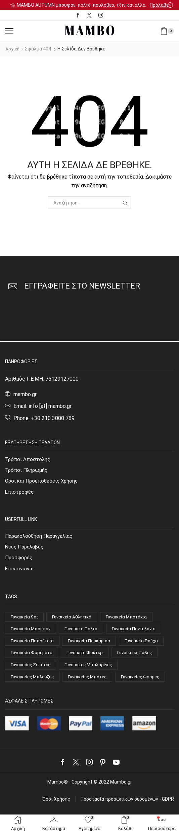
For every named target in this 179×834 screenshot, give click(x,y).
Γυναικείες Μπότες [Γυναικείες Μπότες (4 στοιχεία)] (93, 682)
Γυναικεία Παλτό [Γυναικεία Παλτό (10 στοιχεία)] (85, 632)
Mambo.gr (121, 800)
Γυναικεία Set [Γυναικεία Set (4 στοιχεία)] (25, 619)
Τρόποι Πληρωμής (27, 470)
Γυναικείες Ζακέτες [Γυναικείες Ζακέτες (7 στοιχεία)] (32, 670)
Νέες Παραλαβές (26, 548)
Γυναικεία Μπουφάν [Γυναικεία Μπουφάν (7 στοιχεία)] (32, 632)
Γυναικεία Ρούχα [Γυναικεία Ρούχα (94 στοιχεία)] (148, 644)
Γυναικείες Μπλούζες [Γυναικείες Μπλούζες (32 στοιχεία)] (34, 682)
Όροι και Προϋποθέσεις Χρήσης (43, 481)
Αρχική (13, 48)
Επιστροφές (20, 493)
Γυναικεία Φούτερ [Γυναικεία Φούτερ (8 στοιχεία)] (88, 657)
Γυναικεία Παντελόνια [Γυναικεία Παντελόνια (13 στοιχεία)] (140, 632)
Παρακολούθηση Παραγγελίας (41, 537)
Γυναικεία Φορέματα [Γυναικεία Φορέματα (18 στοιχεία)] (33, 657)
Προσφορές (19, 559)
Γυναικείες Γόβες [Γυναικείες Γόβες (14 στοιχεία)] (140, 657)
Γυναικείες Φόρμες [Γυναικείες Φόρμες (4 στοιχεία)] (31, 694)
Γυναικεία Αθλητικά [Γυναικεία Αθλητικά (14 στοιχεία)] (76, 619)
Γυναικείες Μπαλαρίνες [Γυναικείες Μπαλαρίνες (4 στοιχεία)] (93, 670)
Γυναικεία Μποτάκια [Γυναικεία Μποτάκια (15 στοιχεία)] (133, 619)
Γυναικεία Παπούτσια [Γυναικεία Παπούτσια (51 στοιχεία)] (33, 644)
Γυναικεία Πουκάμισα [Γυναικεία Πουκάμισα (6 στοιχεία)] (93, 644)
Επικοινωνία (20, 571)
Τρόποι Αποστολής (28, 459)
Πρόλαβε (159, 5)
